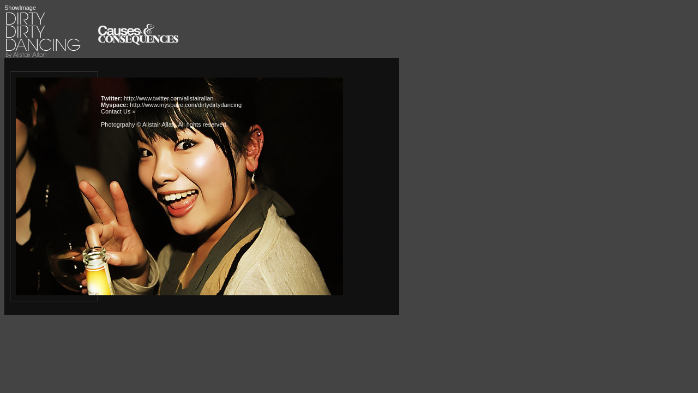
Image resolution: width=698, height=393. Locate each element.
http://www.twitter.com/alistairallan (168, 98)
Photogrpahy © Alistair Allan (138, 124)
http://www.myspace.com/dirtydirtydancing (186, 105)
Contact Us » (118, 111)
